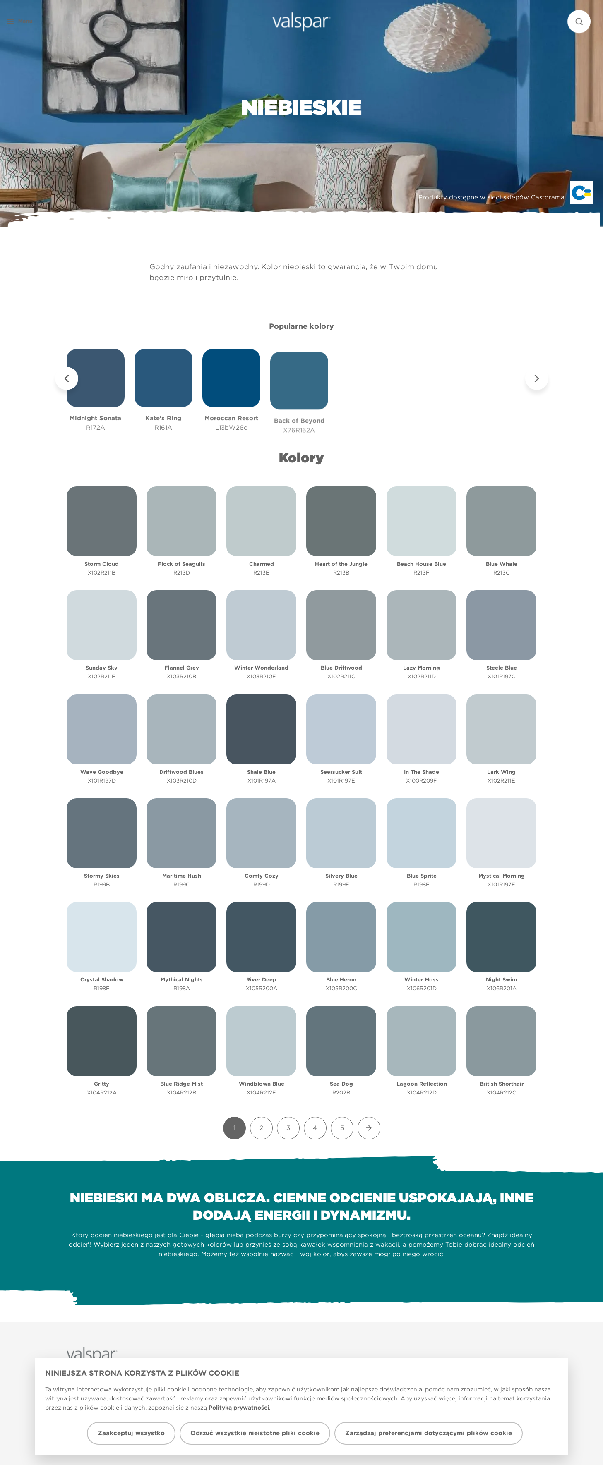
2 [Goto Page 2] (261, 1128)
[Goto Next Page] (369, 1128)
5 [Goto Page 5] (342, 1128)
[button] (34, 21)
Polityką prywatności (239, 1407)
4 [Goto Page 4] (315, 1128)
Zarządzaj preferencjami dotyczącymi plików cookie (428, 1433)
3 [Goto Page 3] (288, 1128)
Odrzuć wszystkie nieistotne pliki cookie (255, 1433)
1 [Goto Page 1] (234, 1128)
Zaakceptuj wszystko (131, 1433)
